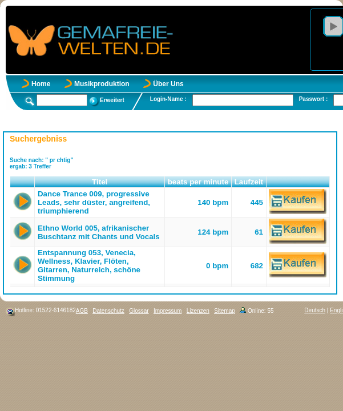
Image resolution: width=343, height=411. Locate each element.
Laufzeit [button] (249, 182)
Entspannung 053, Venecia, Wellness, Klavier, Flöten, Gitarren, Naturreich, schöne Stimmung (89, 265)
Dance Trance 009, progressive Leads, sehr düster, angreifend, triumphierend (94, 202)
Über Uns (168, 84)
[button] (22, 182)
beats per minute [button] (198, 182)
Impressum (167, 311)
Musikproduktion (102, 84)
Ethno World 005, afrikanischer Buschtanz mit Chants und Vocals (99, 232)
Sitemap (224, 311)
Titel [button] (99, 182)
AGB (82, 311)
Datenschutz (108, 311)
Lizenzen (198, 311)
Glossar (138, 311)
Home (40, 84)
